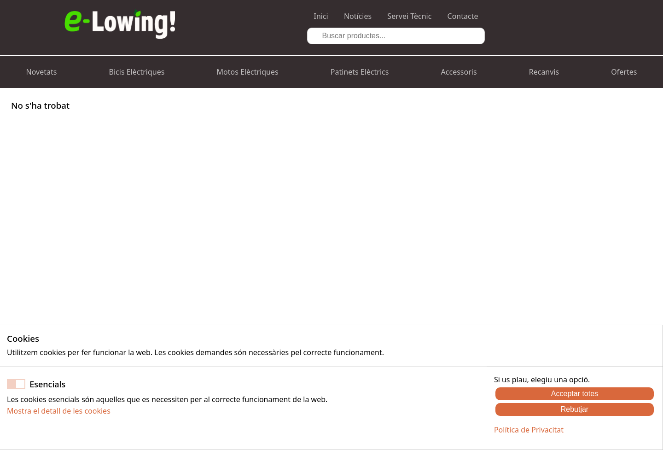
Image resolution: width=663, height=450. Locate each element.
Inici (321, 16)
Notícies (358, 16)
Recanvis (544, 72)
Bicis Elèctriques (137, 72)
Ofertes (624, 72)
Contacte (463, 16)
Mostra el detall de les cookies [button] (58, 411)
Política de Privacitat (529, 430)
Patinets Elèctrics (360, 72)
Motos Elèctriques (248, 72)
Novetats (41, 72)
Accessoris (459, 72)
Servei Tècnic (409, 16)
